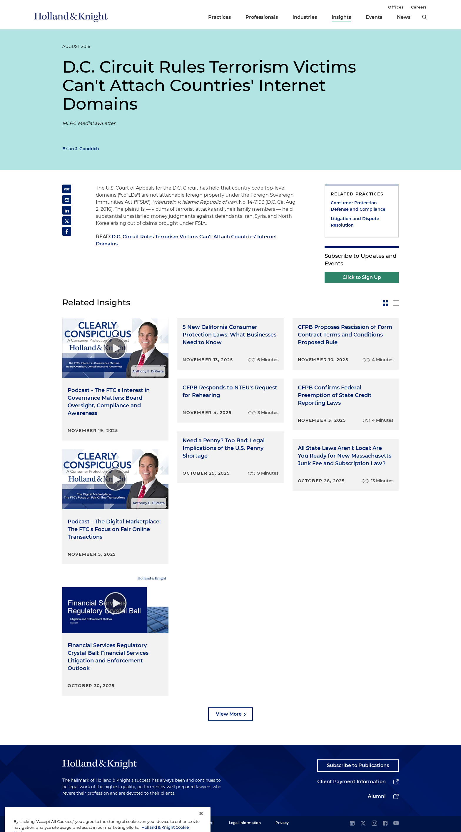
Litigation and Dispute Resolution (355, 222)
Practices (219, 17)
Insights (341, 17)
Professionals (261, 17)
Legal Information (245, 823)
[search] (424, 17)
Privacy (282, 823)
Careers (419, 7)
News (403, 17)
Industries (305, 17)
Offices (396, 7)
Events (374, 17)
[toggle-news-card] (385, 303)
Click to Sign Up (362, 277)
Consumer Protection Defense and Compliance (358, 206)
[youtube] (396, 823)
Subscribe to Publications (358, 765)
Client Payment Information (351, 781)
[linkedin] (352, 823)
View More (229, 714)
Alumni (377, 796)
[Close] (201, 821)
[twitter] (363, 823)
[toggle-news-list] (396, 303)
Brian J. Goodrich (80, 148)
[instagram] (374, 823)
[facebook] (385, 823)
